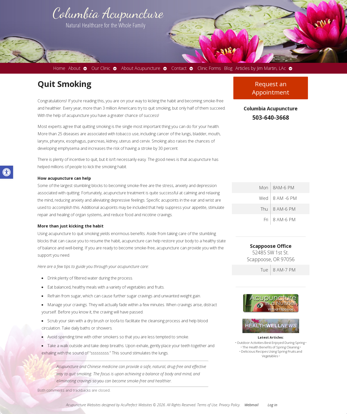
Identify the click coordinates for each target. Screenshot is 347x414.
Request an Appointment (270, 88)
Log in (272, 404)
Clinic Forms (209, 68)
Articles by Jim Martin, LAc (260, 68)
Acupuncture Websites (83, 404)
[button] (6, 172)
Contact (178, 68)
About (74, 68)
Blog (228, 68)
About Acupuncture (140, 68)
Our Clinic (100, 68)
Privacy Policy (229, 404)
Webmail (251, 404)
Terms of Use (207, 404)
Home (59, 68)
